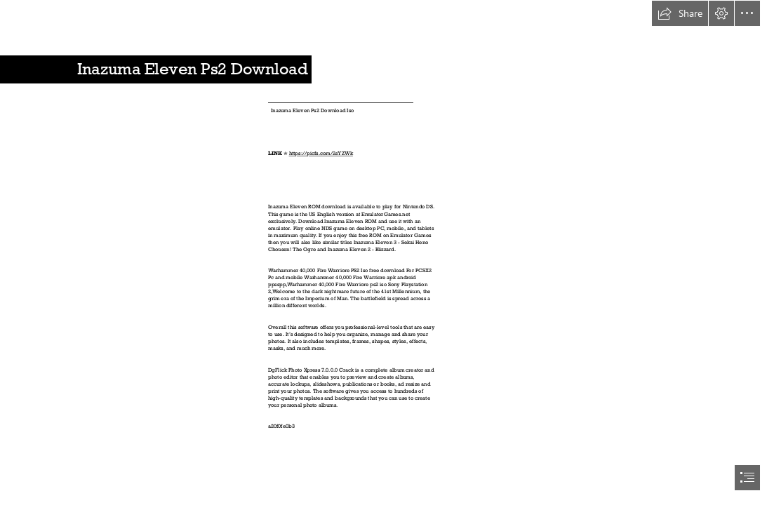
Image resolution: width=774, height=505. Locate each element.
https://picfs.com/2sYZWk (321, 153)
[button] (680, 13)
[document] (387, 252)
